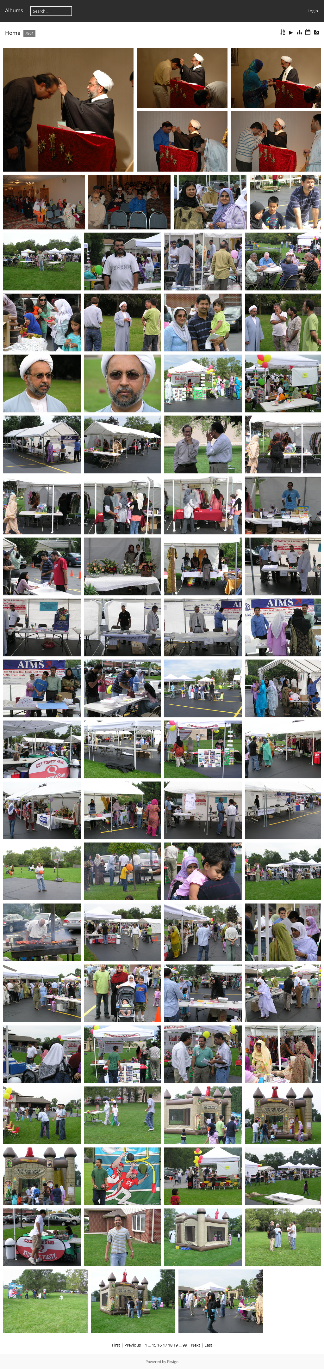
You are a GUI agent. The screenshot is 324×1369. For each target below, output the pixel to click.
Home (13, 32)
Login (313, 11)
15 (154, 1345)
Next (195, 1345)
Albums (14, 10)
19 (175, 1345)
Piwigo (172, 1361)
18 (170, 1345)
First (116, 1345)
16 (159, 1345)
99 (185, 1345)
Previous (132, 1345)
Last (208, 1345)
